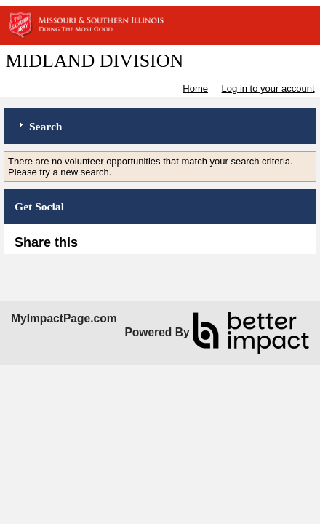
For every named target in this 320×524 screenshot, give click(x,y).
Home (195, 88)
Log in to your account (268, 88)
